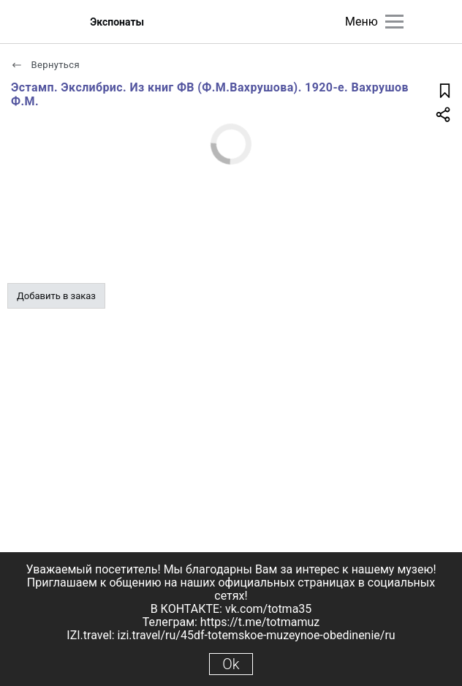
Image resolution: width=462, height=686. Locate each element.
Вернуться (45, 64)
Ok (230, 664)
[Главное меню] (394, 21)
